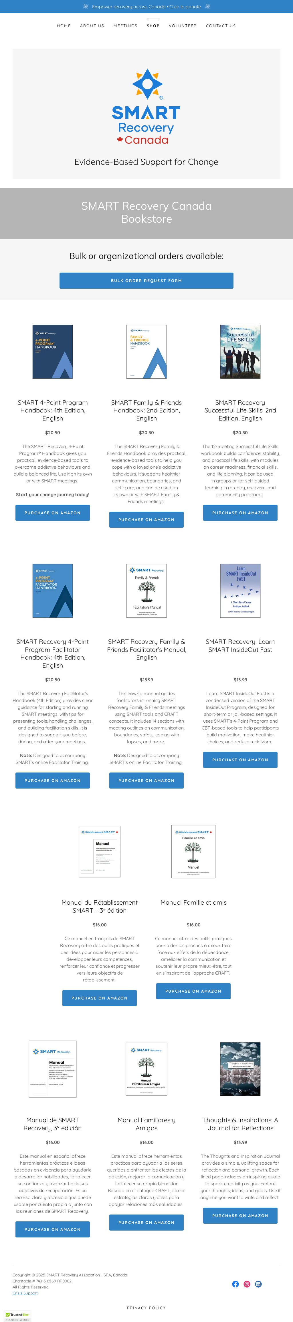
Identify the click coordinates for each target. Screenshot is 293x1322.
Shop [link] (153, 25)
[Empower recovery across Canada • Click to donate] (146, 6)
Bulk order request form (146, 280)
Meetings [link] (126, 25)
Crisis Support (25, 1293)
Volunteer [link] (183, 25)
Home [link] (64, 25)
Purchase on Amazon (53, 512)
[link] (146, 105)
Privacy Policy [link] (146, 1308)
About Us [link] (92, 25)
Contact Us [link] (221, 25)
